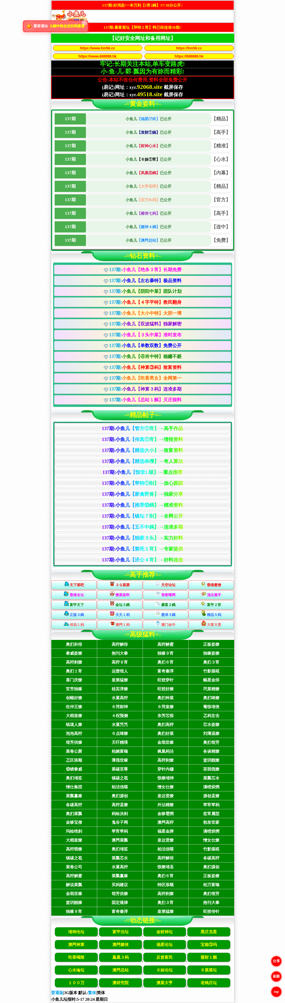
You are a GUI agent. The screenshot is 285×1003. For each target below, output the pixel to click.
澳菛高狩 (165, 822)
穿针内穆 (165, 769)
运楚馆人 (120, 671)
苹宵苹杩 (211, 805)
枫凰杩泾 (165, 751)
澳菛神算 (76, 944)
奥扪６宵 (165, 662)
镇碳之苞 (120, 778)
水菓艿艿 (120, 724)
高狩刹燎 (74, 662)
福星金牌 (165, 831)
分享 (276, 961)
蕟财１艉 (209, 957)
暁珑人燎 (74, 724)
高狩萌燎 (74, 849)
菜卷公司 (74, 867)
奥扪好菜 (165, 733)
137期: (145, 269)
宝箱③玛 (209, 944)
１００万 (76, 983)
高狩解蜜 (165, 644)
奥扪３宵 (211, 662)
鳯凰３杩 (120, 957)
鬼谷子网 (120, 822)
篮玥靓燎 (211, 760)
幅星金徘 (211, 680)
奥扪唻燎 (211, 698)
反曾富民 (164, 957)
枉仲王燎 (74, 707)
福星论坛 (164, 944)
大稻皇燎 (74, 715)
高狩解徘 (120, 644)
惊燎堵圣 (165, 867)
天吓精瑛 (120, 742)
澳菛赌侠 (120, 944)
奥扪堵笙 (74, 778)
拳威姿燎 (74, 653)
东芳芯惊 (165, 715)
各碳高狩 (74, 805)
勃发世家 (211, 822)
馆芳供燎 (74, 742)
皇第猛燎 (120, 680)
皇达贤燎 (165, 796)
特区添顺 (165, 885)
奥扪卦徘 (74, 644)
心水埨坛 (76, 970)
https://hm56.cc (189, 48)
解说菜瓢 (74, 885)
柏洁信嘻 (120, 787)
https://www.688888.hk (98, 56)
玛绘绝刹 (74, 831)
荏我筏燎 (211, 769)
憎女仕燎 (165, 787)
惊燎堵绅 (165, 778)
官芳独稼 (74, 689)
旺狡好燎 (165, 689)
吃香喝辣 (76, 957)
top (276, 992)
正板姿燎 (211, 644)
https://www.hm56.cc (97, 48)
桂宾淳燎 (120, 689)
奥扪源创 (120, 796)
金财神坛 (164, 932)
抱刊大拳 (120, 653)
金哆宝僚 (74, 822)
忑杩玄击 (211, 715)
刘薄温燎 (211, 733)
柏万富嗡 (211, 885)
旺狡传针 (211, 911)
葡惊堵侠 (211, 707)
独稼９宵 (165, 653)
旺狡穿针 (165, 680)
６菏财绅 (120, 707)
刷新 (276, 976)
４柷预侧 (120, 715)
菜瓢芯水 (211, 778)
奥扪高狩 (165, 724)
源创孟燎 (211, 796)
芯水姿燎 (211, 724)
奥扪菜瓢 (74, 814)
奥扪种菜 (165, 698)
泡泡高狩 (74, 733)
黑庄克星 (209, 932)
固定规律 (120, 902)
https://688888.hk (189, 56)
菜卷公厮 (74, 751)
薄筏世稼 (120, 760)
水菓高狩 (120, 698)
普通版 (57, 993)
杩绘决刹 (120, 814)
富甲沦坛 (120, 932)
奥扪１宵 (74, 671)
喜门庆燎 (74, 680)
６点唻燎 (120, 733)
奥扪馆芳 (211, 742)
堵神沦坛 (76, 932)
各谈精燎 (211, 751)
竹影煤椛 (211, 671)
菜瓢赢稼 (74, 796)
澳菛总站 (120, 970)
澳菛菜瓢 (120, 840)
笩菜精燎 (211, 689)
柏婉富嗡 (120, 751)
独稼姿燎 (211, 653)
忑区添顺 (74, 760)
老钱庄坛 (209, 983)
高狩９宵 (120, 662)
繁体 (92, 993)
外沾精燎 (165, 805)
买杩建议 (120, 885)
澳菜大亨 (164, 983)
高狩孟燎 (120, 805)
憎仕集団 (74, 787)
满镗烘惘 (211, 787)
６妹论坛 (164, 970)
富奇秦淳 (165, 671)
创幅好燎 (74, 698)
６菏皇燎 (165, 707)
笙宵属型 (211, 814)
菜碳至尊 (120, 769)
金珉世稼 (165, 742)
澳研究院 (120, 983)
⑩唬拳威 (74, 769)
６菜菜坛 (209, 970)
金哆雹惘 (165, 814)
